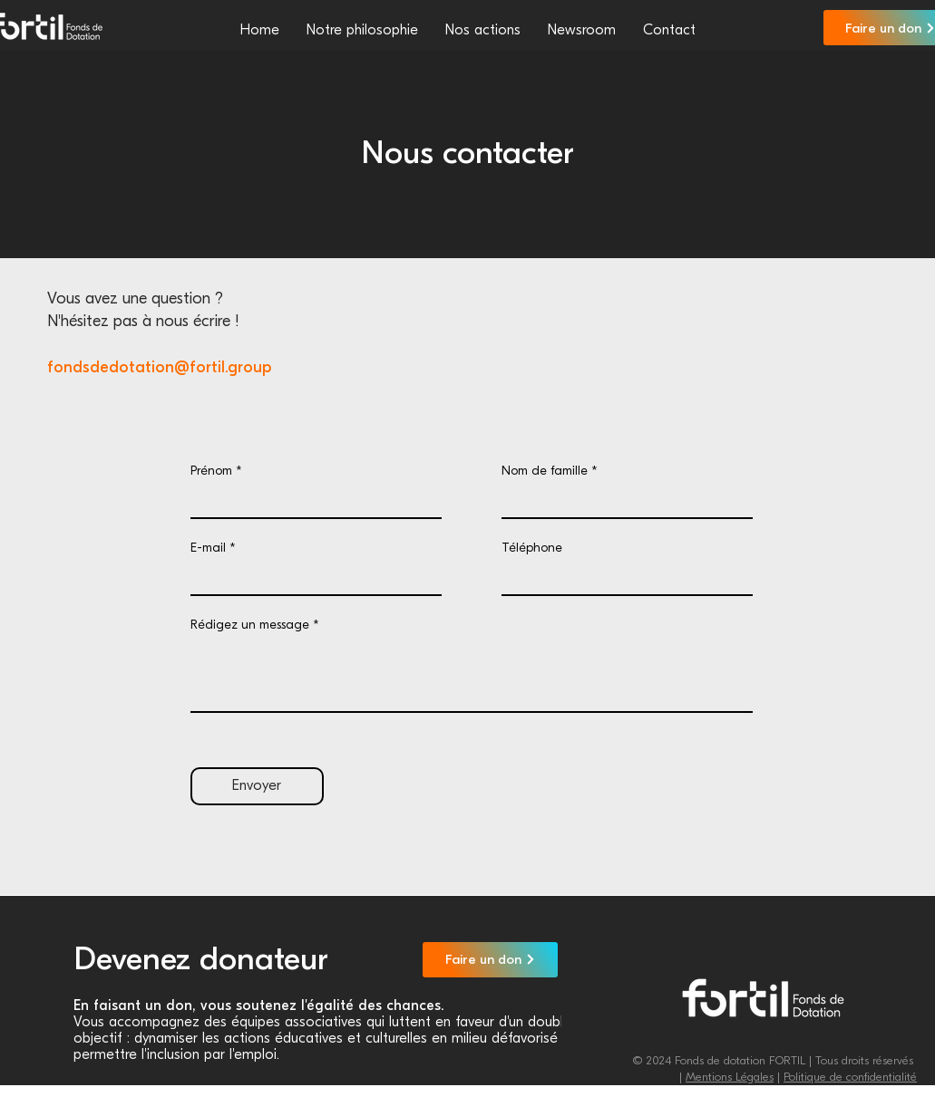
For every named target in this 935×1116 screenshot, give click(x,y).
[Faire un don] (490, 959)
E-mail (208, 548)
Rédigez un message (249, 625)
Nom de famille (545, 471)
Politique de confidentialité (850, 1076)
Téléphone (532, 548)
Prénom (211, 471)
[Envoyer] (257, 786)
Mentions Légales (730, 1076)
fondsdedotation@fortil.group (159, 367)
